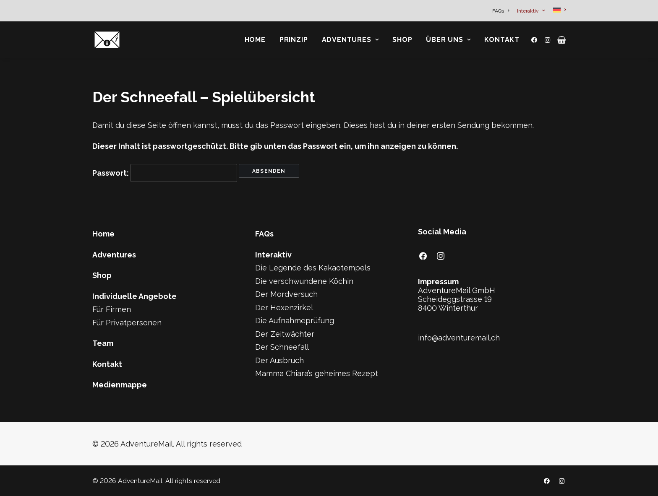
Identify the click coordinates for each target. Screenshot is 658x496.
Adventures (350, 40)
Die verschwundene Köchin (304, 281)
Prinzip (293, 40)
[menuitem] (502, 10)
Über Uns (448, 40)
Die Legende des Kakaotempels (313, 267)
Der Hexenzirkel (284, 307)
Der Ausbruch (279, 360)
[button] (535, 39)
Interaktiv (531, 11)
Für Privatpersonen (127, 322)
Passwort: (164, 173)
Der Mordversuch (286, 294)
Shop (402, 40)
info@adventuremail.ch (459, 337)
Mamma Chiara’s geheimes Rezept (316, 373)
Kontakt (502, 40)
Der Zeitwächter (284, 334)
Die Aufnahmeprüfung (294, 320)
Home (255, 40)
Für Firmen (111, 309)
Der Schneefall (282, 347)
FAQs (500, 11)
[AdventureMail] (107, 40)
